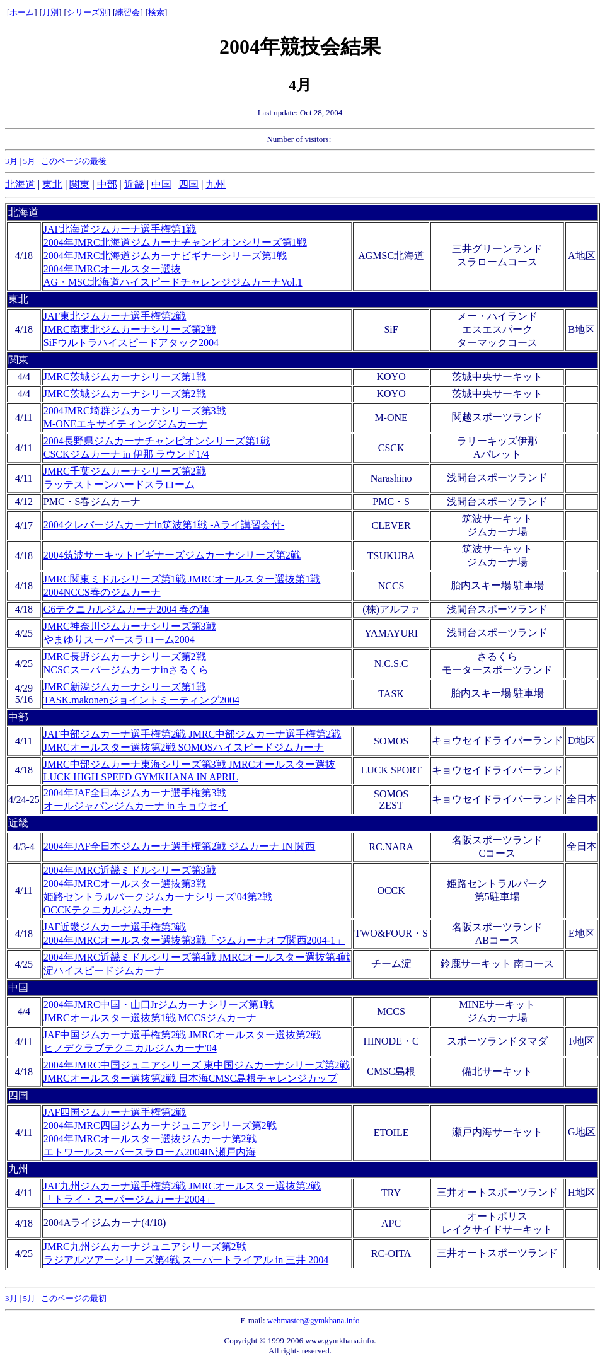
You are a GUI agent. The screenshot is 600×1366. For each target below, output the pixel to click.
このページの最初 (74, 1298)
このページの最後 (74, 161)
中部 (107, 184)
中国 (161, 184)
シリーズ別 (87, 12)
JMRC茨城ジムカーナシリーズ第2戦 (124, 393)
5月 (29, 161)
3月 (11, 161)
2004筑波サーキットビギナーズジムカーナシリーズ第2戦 (172, 555)
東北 (52, 184)
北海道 (20, 184)
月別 (50, 12)
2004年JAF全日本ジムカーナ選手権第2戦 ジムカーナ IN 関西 (179, 846)
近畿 (134, 184)
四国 (188, 184)
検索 (156, 12)
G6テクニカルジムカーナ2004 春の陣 (126, 609)
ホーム (21, 12)
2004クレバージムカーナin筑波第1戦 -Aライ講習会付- (164, 524)
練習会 (127, 12)
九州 (215, 184)
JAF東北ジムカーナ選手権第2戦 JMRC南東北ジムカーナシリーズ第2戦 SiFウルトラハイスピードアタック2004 (131, 329)
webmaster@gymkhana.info (313, 1320)
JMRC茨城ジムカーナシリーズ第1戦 (124, 376)
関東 (79, 184)
